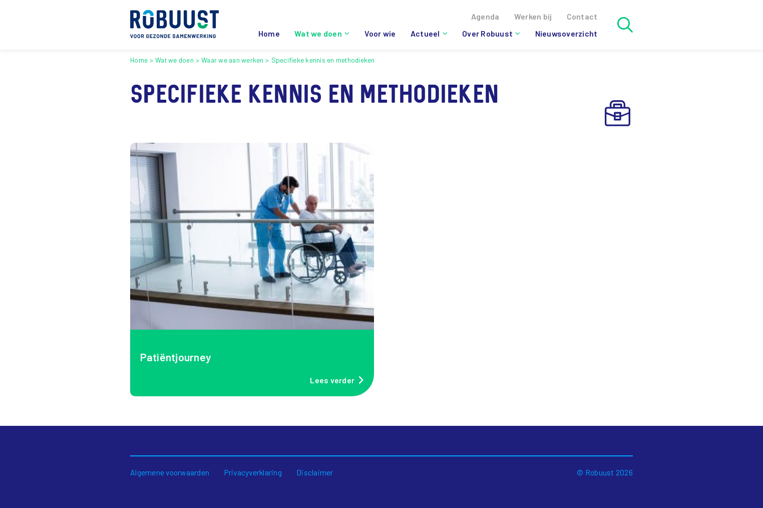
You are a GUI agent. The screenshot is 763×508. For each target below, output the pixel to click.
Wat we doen (318, 33)
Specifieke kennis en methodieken (323, 60)
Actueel (425, 33)
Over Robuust (487, 33)
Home (269, 33)
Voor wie (380, 33)
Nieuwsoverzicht (566, 33)
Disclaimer (314, 472)
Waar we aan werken (232, 60)
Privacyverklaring (253, 472)
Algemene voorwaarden (169, 472)
